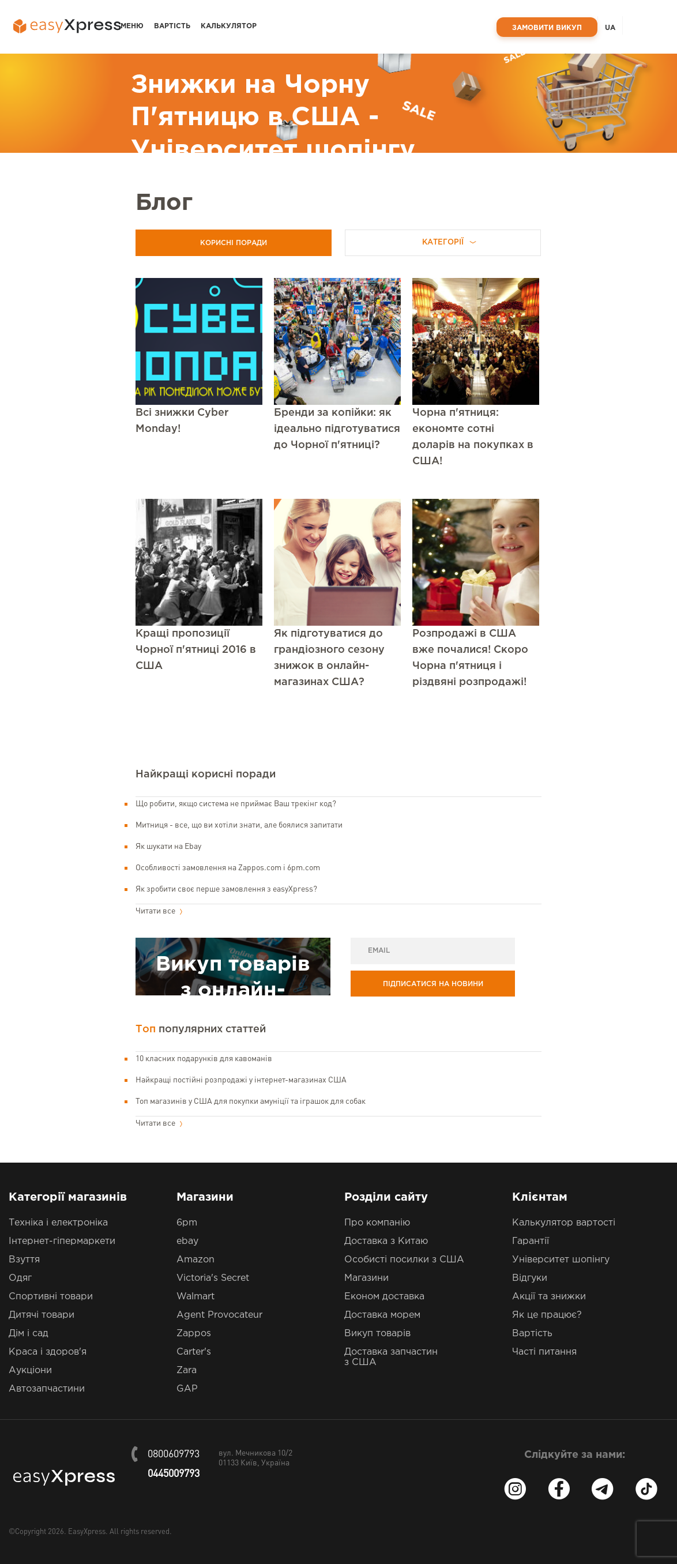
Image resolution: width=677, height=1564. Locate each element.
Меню (132, 26)
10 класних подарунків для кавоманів (204, 1059)
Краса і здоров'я (47, 1352)
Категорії (449, 242)
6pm (186, 1223)
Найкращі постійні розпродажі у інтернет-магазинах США (241, 1080)
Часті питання (544, 1352)
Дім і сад (28, 1333)
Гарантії (530, 1241)
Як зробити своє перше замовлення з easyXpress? (226, 889)
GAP (187, 1389)
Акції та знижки (549, 1296)
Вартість (172, 26)
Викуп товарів (377, 1333)
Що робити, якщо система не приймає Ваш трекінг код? (236, 804)
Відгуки (529, 1278)
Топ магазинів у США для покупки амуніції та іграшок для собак (251, 1101)
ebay (187, 1241)
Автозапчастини (47, 1389)
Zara (186, 1370)
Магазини (366, 1278)
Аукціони (30, 1370)
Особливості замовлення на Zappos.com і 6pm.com (228, 868)
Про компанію (377, 1223)
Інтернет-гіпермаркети (62, 1241)
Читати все (159, 911)
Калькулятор (229, 26)
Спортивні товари (51, 1296)
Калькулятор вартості (563, 1223)
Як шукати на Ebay (168, 847)
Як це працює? (547, 1315)
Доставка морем (382, 1315)
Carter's (193, 1352)
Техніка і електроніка (58, 1223)
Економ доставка (384, 1296)
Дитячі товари (41, 1315)
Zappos (193, 1333)
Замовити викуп (547, 28)
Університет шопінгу (561, 1259)
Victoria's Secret (212, 1278)
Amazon (195, 1259)
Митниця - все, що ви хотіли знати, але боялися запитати (239, 825)
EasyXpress (87, 1532)
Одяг (20, 1278)
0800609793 (174, 1454)
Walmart (195, 1296)
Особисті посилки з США (404, 1259)
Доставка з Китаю (386, 1241)
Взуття (24, 1259)
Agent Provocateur (219, 1315)
